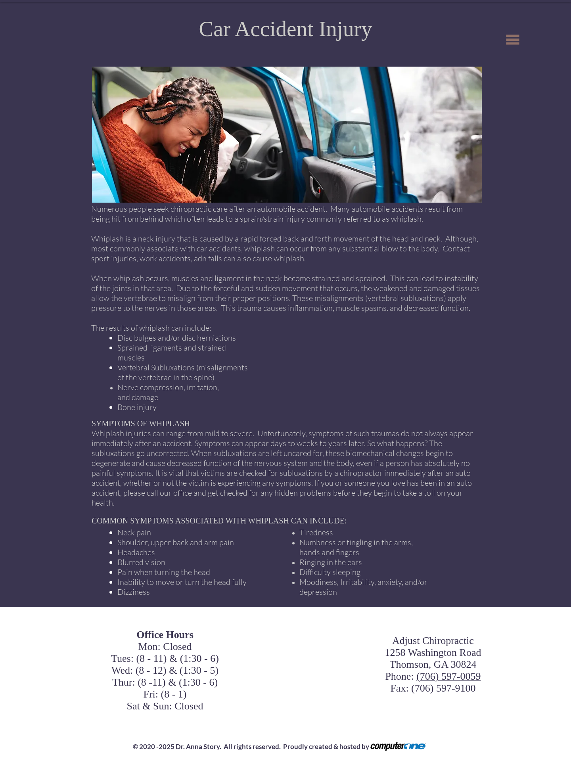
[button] (512, 40)
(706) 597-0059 (448, 676)
